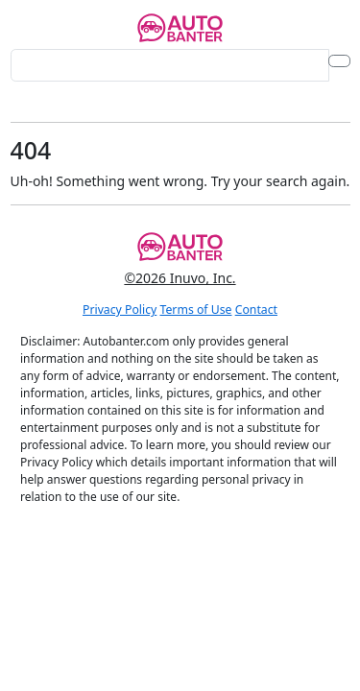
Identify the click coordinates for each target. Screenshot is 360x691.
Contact (256, 309)
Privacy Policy (119, 309)
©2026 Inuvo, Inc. (179, 278)
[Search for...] (170, 65)
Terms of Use (196, 309)
